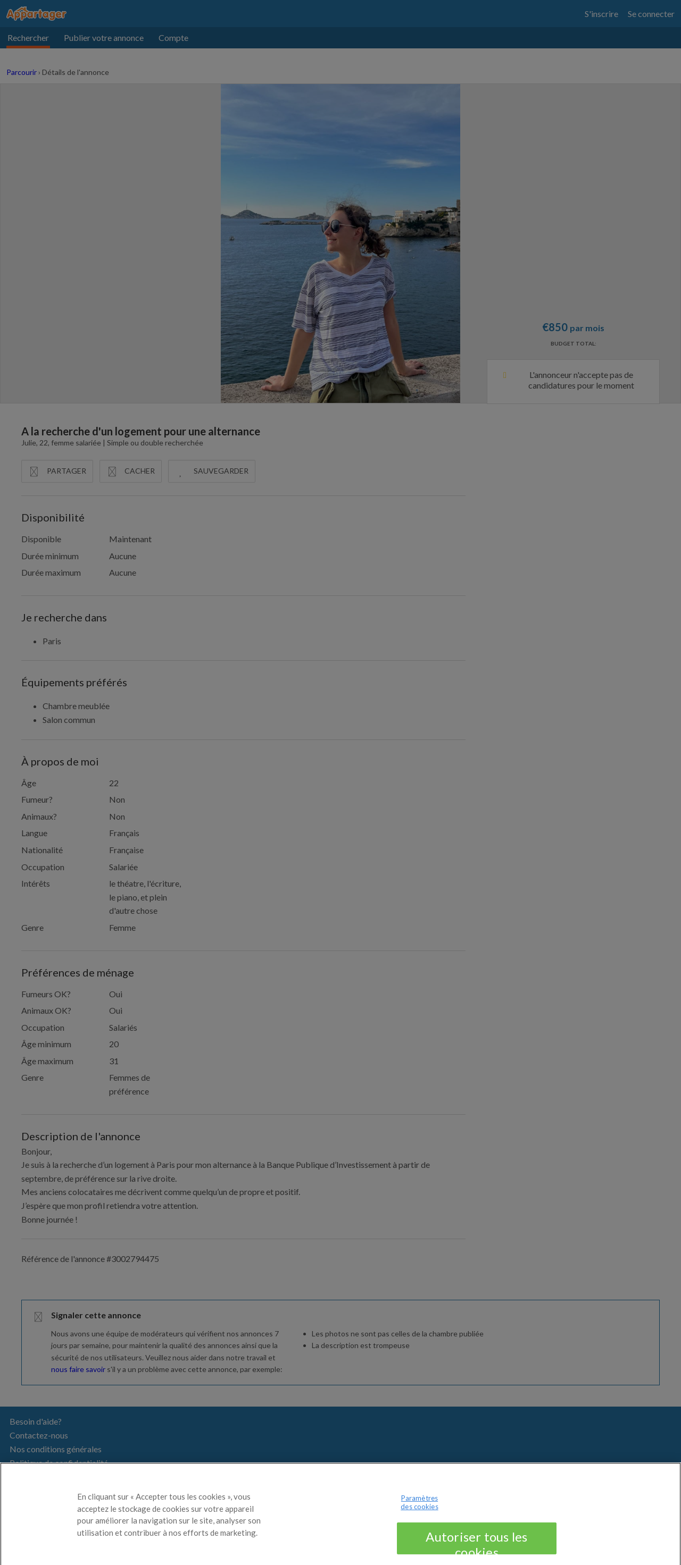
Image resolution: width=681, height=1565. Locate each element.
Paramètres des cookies (419, 1510)
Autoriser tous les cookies (476, 1549)
